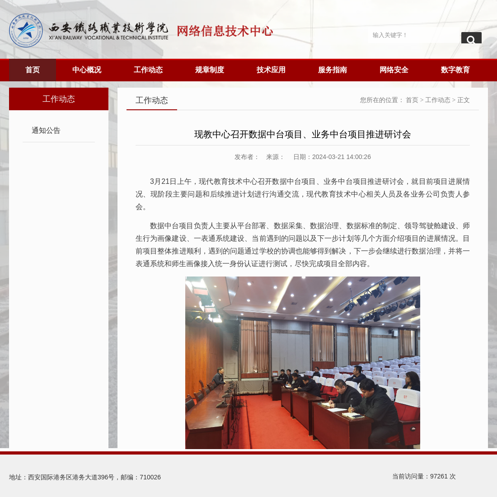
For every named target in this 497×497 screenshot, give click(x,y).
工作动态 (148, 70)
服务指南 (332, 70)
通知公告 (46, 130)
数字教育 (455, 70)
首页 (32, 70)
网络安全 (394, 70)
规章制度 (209, 70)
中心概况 (86, 70)
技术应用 (271, 70)
